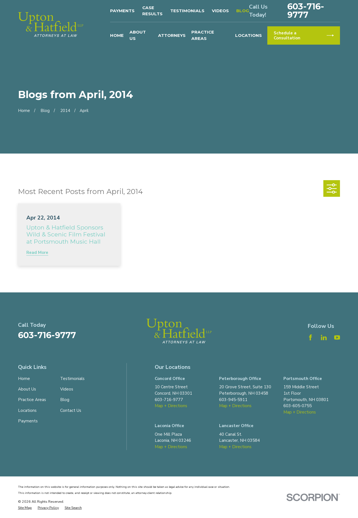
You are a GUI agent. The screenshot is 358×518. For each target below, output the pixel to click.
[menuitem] (25, 508)
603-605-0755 (297, 406)
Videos (220, 10)
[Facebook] (310, 337)
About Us (27, 389)
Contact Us (70, 410)
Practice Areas (32, 399)
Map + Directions (171, 406)
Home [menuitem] (117, 35)
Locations (27, 410)
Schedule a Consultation (304, 35)
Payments (122, 10)
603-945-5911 (233, 399)
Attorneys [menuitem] (172, 35)
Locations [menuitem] (248, 35)
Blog (242, 10)
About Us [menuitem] (138, 35)
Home (24, 378)
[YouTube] (337, 337)
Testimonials (187, 10)
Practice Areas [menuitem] (202, 35)
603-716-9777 (305, 10)
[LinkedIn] (324, 337)
